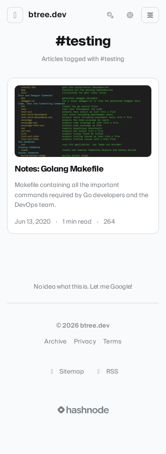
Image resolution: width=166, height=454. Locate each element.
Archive (55, 341)
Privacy (85, 341)
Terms (112, 341)
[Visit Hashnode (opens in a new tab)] (83, 410)
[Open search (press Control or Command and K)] (110, 15)
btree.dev (47, 15)
